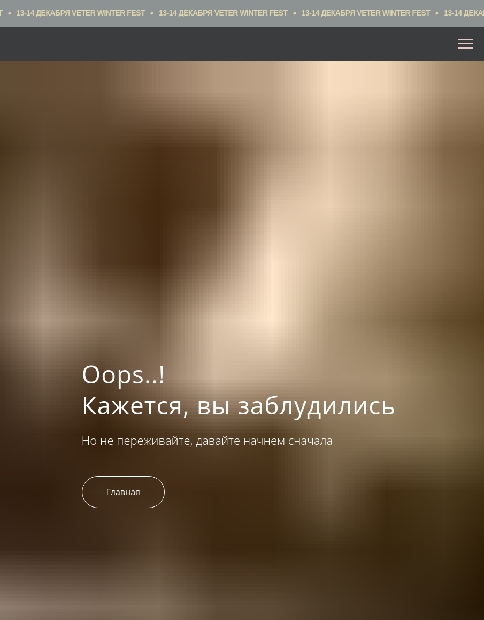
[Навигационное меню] (465, 44)
